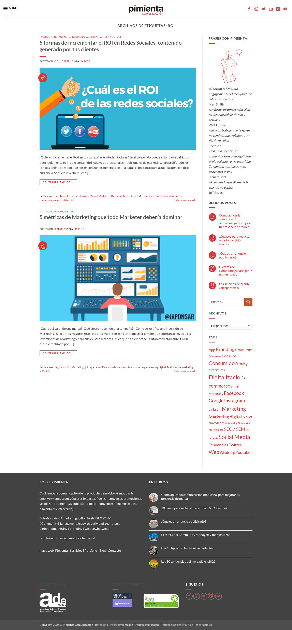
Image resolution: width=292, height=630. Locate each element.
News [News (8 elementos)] (247, 417)
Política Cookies (171, 624)
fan (130, 367)
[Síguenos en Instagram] (256, 9)
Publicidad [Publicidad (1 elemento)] (218, 429)
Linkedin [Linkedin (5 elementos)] (215, 409)
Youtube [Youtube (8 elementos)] (243, 452)
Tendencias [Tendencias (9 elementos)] (218, 444)
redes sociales (61, 200)
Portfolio (91, 550)
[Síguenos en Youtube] (285, 9)
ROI (73, 200)
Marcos (85, 61)
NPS (42, 371)
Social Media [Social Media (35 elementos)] (234, 437)
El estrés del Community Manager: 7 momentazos (235, 270)
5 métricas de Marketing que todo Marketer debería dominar (111, 217)
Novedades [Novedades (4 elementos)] (216, 423)
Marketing (67, 211)
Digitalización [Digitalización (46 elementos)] (226, 377)
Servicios (76, 550)
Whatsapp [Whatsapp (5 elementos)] (227, 452)
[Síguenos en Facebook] (249, 9)
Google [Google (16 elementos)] (216, 400)
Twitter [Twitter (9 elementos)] (235, 444)
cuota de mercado (116, 367)
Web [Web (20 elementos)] (214, 452)
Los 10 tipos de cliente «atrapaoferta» (234, 286)
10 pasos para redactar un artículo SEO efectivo (235, 240)
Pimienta (61, 550)
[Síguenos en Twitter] (263, 9)
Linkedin (74, 37)
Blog (102, 550)
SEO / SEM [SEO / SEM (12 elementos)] (234, 429)
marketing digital (156, 367)
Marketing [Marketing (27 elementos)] (234, 408)
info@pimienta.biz (121, 624)
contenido (160, 196)
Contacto (114, 550)
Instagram (61, 37)
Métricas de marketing (180, 367)
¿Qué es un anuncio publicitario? (232, 255)
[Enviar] (248, 302)
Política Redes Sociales (197, 624)
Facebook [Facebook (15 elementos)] (234, 393)
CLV (102, 367)
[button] (10, 8)
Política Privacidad (147, 624)
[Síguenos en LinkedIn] (278, 9)
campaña (148, 196)
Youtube (115, 37)
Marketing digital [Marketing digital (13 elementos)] (225, 416)
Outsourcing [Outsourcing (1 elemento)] (231, 423)
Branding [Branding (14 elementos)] (225, 349)
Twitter (103, 37)
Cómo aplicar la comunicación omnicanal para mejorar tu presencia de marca (235, 221)
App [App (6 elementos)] (212, 349)
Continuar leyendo (58, 182)
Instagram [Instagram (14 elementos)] (234, 400)
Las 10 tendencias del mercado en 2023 (188, 561)
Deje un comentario (185, 200)
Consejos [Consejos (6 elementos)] (229, 356)
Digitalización (49, 211)
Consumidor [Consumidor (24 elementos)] (223, 363)
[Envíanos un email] (271, 9)
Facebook (46, 37)
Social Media (89, 37)
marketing (139, 367)
